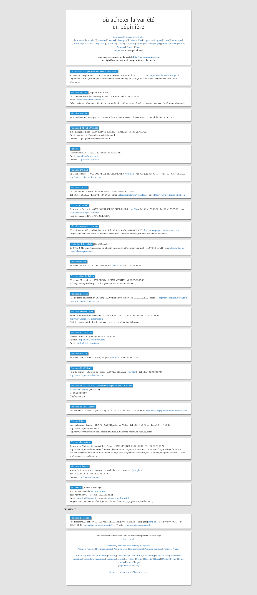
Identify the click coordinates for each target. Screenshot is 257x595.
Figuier (158, 40)
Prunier (130, 47)
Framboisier (176, 40)
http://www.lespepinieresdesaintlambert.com (166, 410)
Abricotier (79, 40)
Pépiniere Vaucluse (153, 548)
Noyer (157, 43)
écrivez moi (128, 539)
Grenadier (111, 43)
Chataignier (122, 40)
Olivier (165, 43)
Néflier (139, 43)
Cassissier (101, 40)
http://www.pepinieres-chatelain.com (87, 375)
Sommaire (117, 37)
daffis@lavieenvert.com (88, 343)
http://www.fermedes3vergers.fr (165, 75)
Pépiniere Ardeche (86, 548)
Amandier (90, 40)
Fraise (166, 40)
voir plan (129, 173)
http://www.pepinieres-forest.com (85, 177)
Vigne (137, 47)
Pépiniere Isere (136, 548)
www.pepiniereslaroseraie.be (138, 525)
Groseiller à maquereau (94, 43)
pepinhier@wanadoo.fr (88, 156)
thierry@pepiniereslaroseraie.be (99, 525)
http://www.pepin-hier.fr (90, 159)
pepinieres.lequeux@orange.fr (173, 297)
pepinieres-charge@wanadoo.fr (84, 212)
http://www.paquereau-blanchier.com (161, 230)
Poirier (181, 43)
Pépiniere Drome (104, 548)
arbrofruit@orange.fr (87, 498)
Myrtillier (130, 43)
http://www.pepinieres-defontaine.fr (86, 318)
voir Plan (133, 209)
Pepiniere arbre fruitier (133, 37)
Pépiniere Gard (120, 548)
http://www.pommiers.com (146, 57)
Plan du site (145, 545)
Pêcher (173, 43)
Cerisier (111, 40)
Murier (120, 43)
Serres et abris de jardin (120, 572)
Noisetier (148, 43)
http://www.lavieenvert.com (92, 339)
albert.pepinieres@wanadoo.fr (133, 194)
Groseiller (77, 43)
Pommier (121, 47)
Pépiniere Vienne (172, 548)
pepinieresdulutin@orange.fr (90, 99)
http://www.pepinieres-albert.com (169, 194)
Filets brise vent (140, 572)
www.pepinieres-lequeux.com (85, 301)
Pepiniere (119, 50)
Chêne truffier (135, 40)
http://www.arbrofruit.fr (119, 498)
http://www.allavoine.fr (89, 477)
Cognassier (148, 40)
